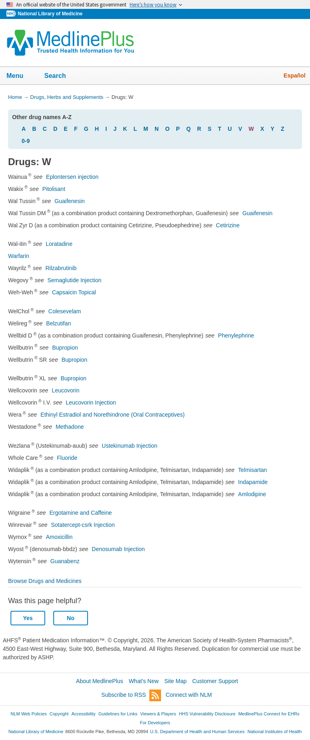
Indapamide (253, 482)
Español (295, 75)
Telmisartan (252, 470)
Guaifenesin (69, 201)
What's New (144, 681)
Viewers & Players (158, 713)
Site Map (175, 681)
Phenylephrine (236, 335)
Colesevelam (64, 311)
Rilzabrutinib (61, 268)
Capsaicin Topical (74, 292)
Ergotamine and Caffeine (80, 512)
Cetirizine (227, 225)
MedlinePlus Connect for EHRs (268, 713)
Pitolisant (53, 189)
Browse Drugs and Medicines (45, 581)
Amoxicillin (59, 537)
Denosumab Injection (118, 549)
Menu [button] (20, 76)
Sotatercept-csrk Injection (83, 525)
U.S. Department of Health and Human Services (197, 731)
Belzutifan (58, 323)
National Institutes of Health (274, 731)
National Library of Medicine (50, 14)
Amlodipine (252, 494)
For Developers (155, 722)
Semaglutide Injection (74, 280)
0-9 (26, 141)
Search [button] (60, 76)
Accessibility (83, 713)
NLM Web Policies (28, 713)
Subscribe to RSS (131, 695)
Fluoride (67, 458)
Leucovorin (66, 390)
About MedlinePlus (99, 681)
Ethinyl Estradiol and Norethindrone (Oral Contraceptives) (112, 414)
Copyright (59, 713)
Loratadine (59, 244)
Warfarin (18, 256)
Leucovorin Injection (91, 402)
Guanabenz (65, 561)
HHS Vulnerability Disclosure (207, 713)
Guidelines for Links (117, 713)
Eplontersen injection (72, 177)
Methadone (70, 426)
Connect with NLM (189, 695)
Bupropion (65, 347)
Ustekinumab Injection (129, 445)
